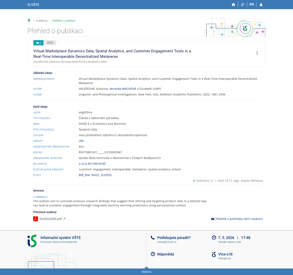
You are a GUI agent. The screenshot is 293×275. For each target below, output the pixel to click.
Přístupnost (224, 258)
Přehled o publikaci (63, 20)
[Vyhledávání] (242, 4)
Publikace (41, 20)
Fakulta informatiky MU (64, 242)
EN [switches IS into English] (251, 4)
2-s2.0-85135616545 (92, 163)
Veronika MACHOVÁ (122, 89)
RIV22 (95, 175)
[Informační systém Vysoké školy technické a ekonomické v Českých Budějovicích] (33, 4)
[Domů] (233, 4)
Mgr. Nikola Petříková (248, 181)
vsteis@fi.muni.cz (166, 242)
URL (81, 141)
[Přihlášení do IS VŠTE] (261, 4)
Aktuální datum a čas (229, 242)
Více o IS (225, 254)
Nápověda (165, 254)
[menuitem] (256, 53)
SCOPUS (106, 175)
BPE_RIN (84, 175)
